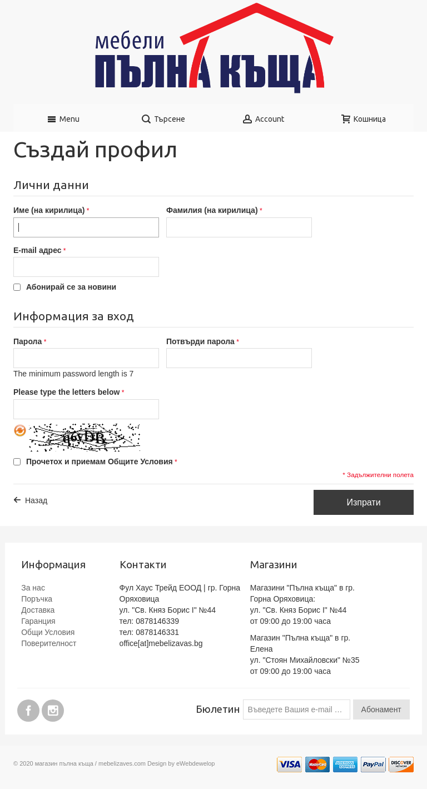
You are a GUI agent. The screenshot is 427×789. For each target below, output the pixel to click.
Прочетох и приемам (99, 461)
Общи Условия (48, 632)
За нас (33, 587)
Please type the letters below (66, 392)
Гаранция (38, 621)
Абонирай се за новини (71, 286)
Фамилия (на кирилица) (212, 210)
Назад (36, 500)
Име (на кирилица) (49, 210)
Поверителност (48, 643)
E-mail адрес (37, 250)
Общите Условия (140, 461)
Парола (27, 341)
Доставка (37, 610)
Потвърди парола (200, 341)
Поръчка (36, 598)
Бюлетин (218, 709)
